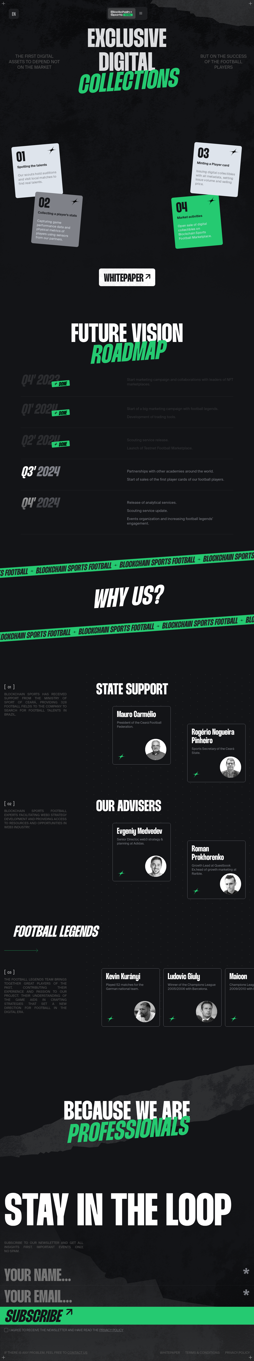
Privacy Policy (111, 1330)
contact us (77, 1352)
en (14, 14)
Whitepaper (127, 278)
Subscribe (38, 1316)
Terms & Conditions (202, 1352)
